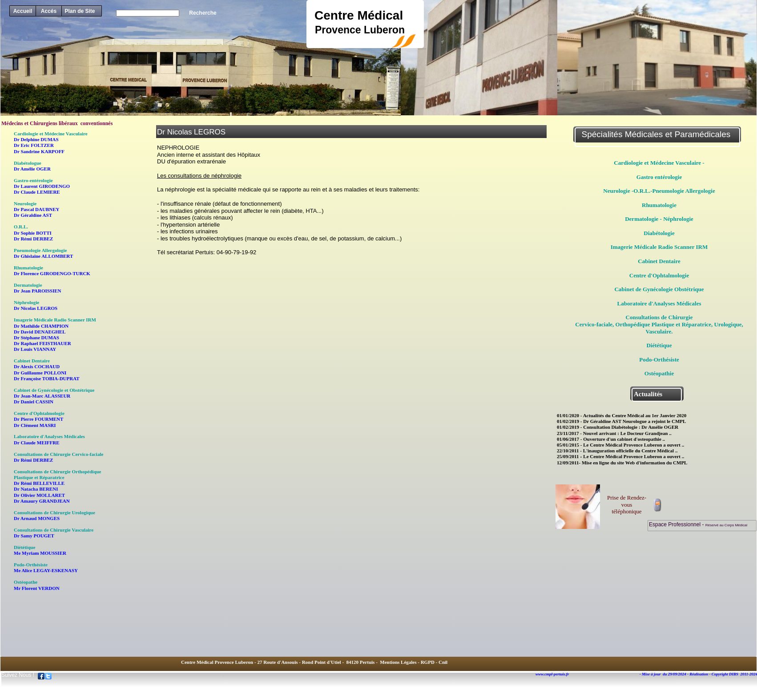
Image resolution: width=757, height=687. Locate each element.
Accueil (22, 11)
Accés (48, 11)
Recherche (202, 13)
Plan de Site (79, 11)
